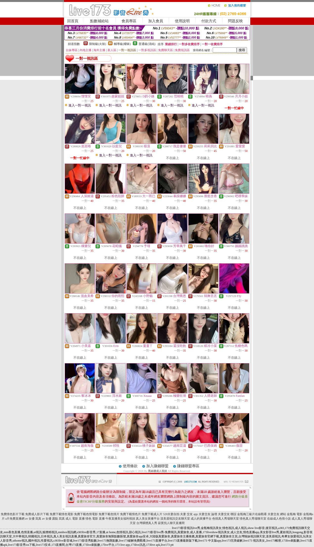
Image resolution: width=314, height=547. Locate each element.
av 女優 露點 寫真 (53, 518)
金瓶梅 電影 (294, 514)
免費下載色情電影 (86, 514)
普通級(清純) (147, 44)
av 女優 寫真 (33, 518)
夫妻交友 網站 (277, 514)
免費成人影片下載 (37, 514)
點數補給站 (99, 21)
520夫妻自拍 (171, 514)
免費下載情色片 (130, 514)
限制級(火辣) (97, 44)
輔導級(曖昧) (122, 44)
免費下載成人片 (152, 514)
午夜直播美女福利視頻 (120, 518)
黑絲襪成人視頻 (157, 470)
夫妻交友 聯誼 (227, 514)
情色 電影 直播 (95, 518)
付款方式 (208, 21)
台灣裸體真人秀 (146, 523)
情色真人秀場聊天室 (253, 518)
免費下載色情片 (109, 514)
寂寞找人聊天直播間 (171, 523)
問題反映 (235, 21)
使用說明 (182, 21)
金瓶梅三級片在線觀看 (252, 514)
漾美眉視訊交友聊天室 (175, 518)
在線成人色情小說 (279, 518)
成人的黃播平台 (201, 518)
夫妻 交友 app (189, 514)
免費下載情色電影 (61, 514)
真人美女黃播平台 (148, 518)
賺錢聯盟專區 (188, 466)
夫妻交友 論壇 (208, 514)
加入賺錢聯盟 (157, 466)
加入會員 (155, 21)
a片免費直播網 (14, 518)
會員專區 (129, 21)
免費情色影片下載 (12, 514)
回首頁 (72, 21)
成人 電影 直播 (75, 518)
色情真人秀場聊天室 (225, 518)
